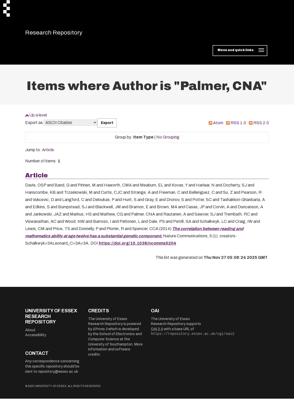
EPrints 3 (100, 331)
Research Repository (61, 34)
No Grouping (167, 139)
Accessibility (35, 337)
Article (48, 152)
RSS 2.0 (261, 125)
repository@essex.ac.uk (58, 374)
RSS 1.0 (238, 125)
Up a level (38, 117)
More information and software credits (115, 352)
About (30, 332)
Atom (218, 125)
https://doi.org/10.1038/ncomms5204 (137, 245)
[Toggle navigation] (240, 52)
